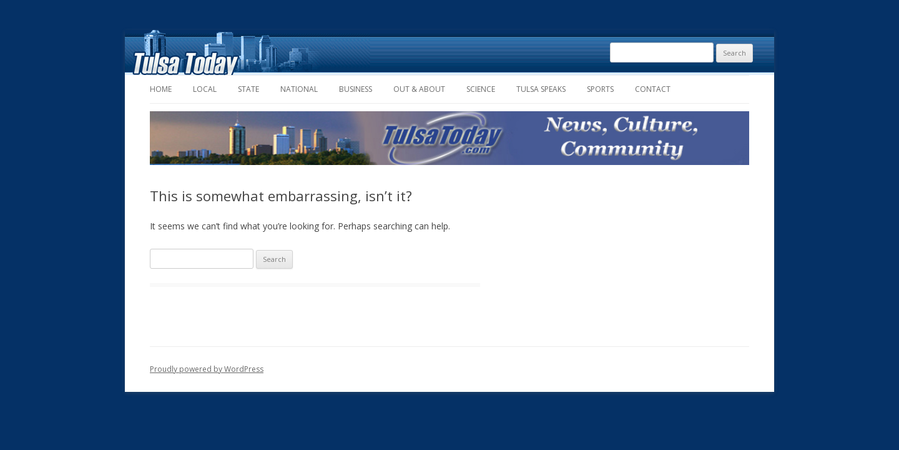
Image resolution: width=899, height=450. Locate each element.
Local (205, 89)
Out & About (419, 89)
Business (355, 89)
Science (480, 89)
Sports (600, 89)
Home (161, 89)
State (248, 89)
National (299, 89)
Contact (653, 89)
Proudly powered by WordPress (206, 369)
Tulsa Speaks (541, 89)
